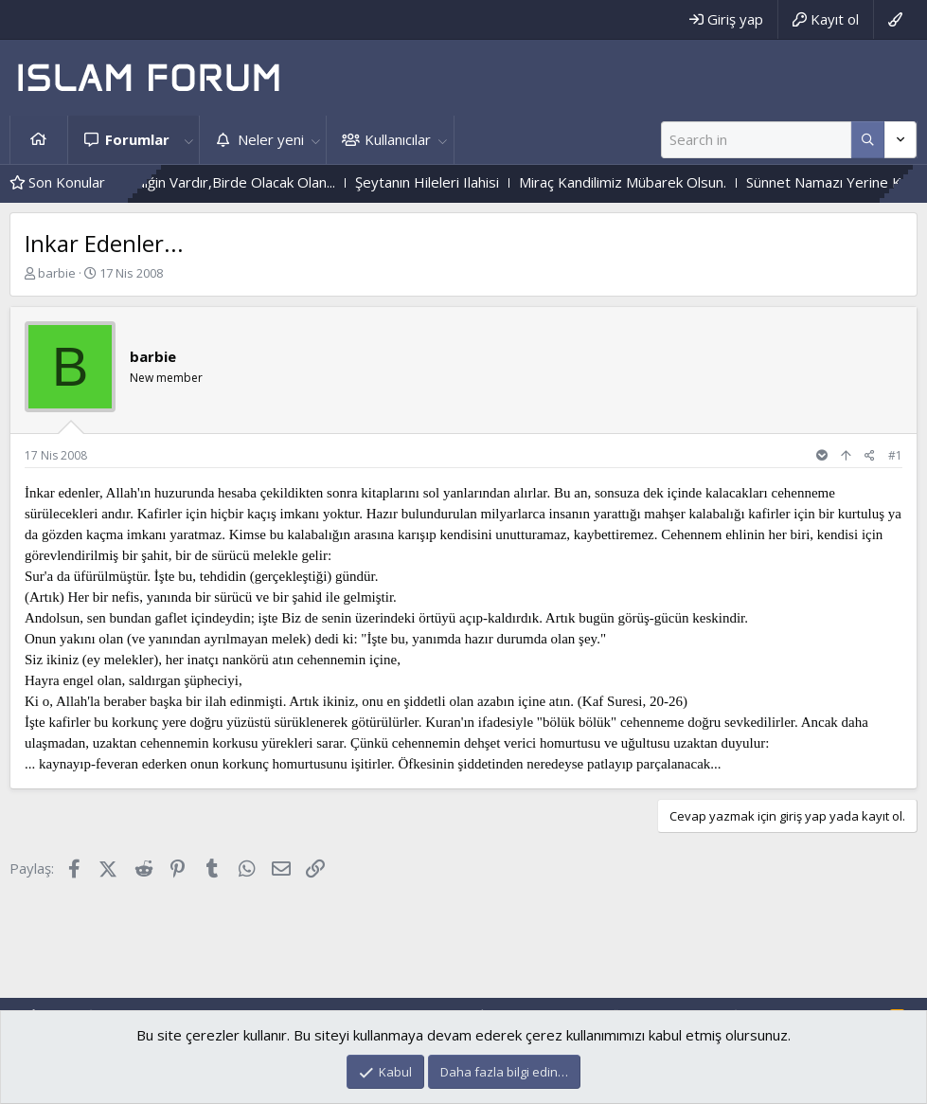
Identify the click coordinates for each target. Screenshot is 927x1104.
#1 (895, 455)
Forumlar (137, 139)
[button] (188, 140)
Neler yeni (271, 139)
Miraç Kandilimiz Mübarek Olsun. (653, 181)
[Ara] (756, 139)
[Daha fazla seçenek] (867, 139)
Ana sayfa (38, 140)
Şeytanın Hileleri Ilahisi (457, 181)
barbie (57, 272)
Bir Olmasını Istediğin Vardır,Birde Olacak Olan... (212, 181)
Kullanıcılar (398, 139)
